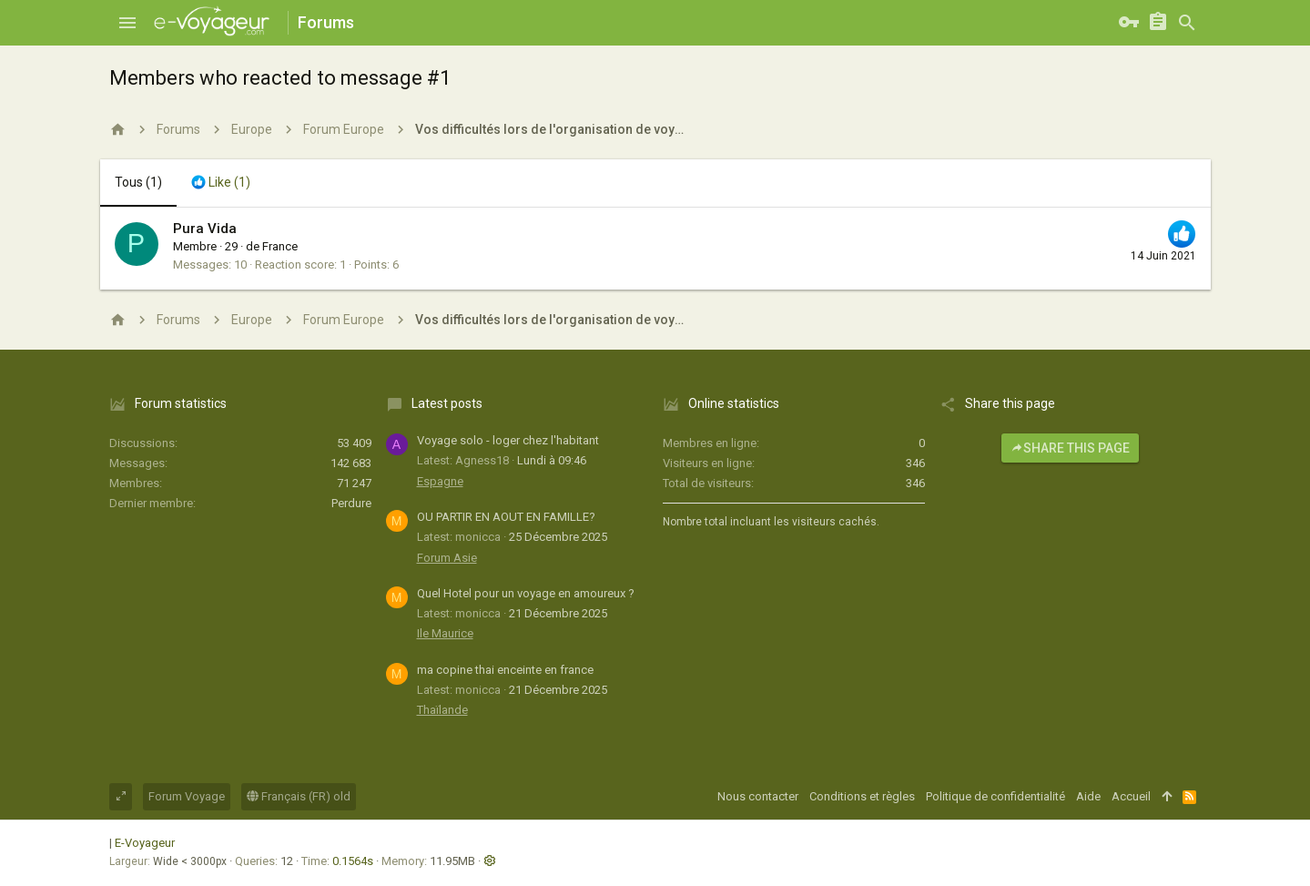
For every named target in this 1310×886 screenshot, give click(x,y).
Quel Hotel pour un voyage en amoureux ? (526, 593)
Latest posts (446, 403)
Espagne (440, 481)
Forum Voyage (186, 796)
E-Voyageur (145, 843)
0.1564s (352, 861)
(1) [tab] (138, 182)
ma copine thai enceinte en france (505, 670)
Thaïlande (442, 710)
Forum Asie (447, 558)
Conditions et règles (862, 796)
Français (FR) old (298, 796)
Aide (1088, 796)
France (280, 246)
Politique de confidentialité (995, 796)
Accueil (1131, 796)
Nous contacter (757, 796)
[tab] (221, 183)
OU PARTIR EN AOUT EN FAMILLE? (506, 517)
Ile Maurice (445, 633)
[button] (127, 23)
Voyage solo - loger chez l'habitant (508, 440)
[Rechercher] (1187, 22)
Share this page (1070, 448)
